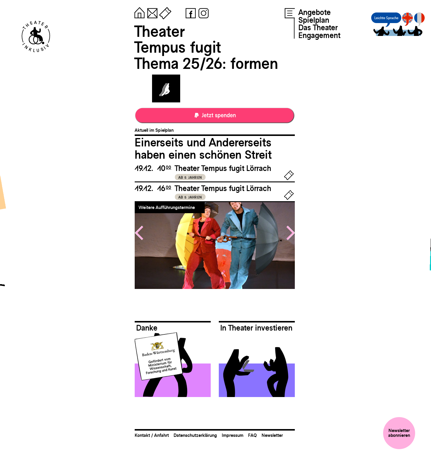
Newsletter (272, 435)
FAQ (252, 435)
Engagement (319, 35)
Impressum (232, 435)
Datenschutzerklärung (195, 435)
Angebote (314, 12)
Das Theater (318, 27)
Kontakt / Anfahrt (152, 435)
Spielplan (313, 20)
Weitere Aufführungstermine (167, 207)
